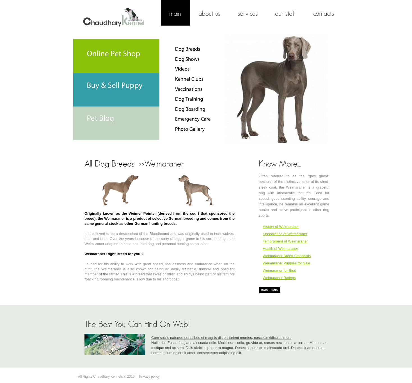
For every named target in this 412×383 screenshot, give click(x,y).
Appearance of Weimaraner (285, 234)
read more (269, 289)
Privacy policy (149, 377)
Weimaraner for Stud (279, 270)
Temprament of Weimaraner (285, 241)
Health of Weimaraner (280, 248)
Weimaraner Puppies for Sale (286, 263)
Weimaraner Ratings (279, 278)
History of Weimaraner (281, 227)
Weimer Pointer (142, 213)
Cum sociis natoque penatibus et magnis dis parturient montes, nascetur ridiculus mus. (221, 338)
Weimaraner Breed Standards (287, 256)
